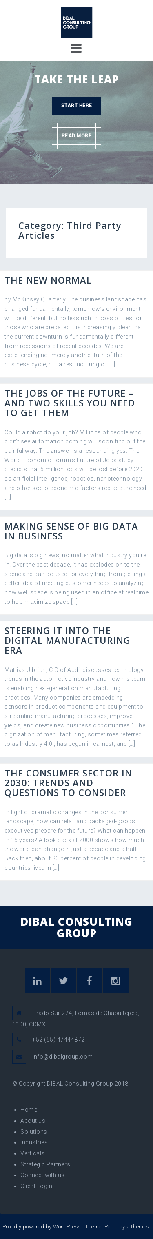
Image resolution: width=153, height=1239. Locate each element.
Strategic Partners (45, 1164)
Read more (77, 136)
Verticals (32, 1153)
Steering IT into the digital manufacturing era (67, 640)
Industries (34, 1142)
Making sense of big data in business (71, 531)
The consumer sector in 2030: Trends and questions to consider (68, 782)
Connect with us (42, 1175)
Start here (76, 106)
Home (28, 1109)
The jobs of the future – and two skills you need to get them (69, 403)
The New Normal (48, 280)
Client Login (36, 1186)
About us (32, 1120)
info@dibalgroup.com (62, 1056)
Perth (111, 1226)
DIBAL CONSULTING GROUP (76, 927)
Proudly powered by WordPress (41, 1226)
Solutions (33, 1131)
